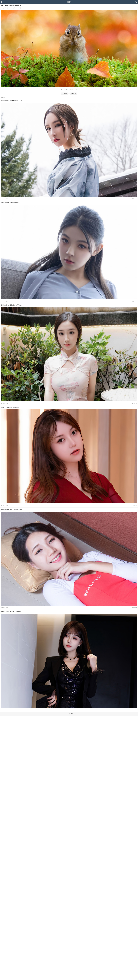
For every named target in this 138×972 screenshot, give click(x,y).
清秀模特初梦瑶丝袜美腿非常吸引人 (11, 203)
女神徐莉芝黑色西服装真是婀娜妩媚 (11, 611)
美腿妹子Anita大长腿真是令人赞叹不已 (11, 509)
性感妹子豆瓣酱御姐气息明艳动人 (10, 407)
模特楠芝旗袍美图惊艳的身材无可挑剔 (11, 305)
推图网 (69, 2)
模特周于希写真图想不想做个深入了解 (11, 100)
